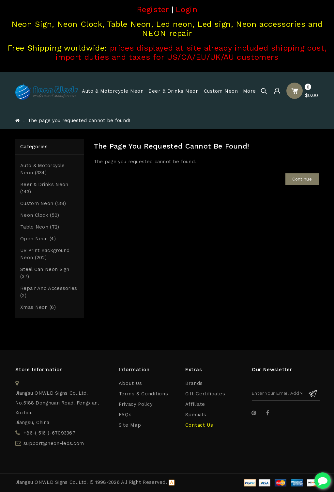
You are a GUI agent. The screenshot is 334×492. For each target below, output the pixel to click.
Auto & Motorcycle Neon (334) (42, 169)
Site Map (130, 425)
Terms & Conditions (143, 394)
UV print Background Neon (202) (45, 254)
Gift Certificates (205, 394)
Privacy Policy (136, 404)
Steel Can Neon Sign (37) (44, 273)
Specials (195, 415)
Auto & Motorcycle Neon (113, 91)
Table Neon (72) (39, 227)
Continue (302, 179)
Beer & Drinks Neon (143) (44, 188)
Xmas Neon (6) (38, 307)
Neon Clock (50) (39, 215)
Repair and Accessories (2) (48, 292)
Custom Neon (221, 91)
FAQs (125, 415)
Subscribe (313, 393)
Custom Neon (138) (43, 203)
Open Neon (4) (38, 239)
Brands (194, 383)
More (249, 91)
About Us (130, 383)
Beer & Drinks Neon (173, 91)
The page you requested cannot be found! (79, 120)
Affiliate (195, 404)
